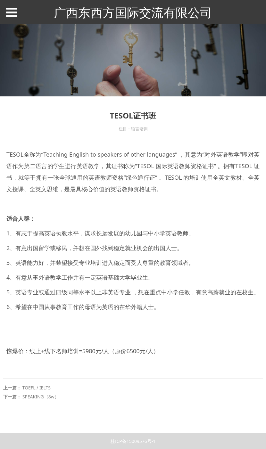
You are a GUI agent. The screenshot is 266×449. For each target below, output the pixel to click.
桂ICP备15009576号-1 (133, 441)
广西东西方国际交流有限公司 (133, 12)
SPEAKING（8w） (40, 397)
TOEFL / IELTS (36, 388)
